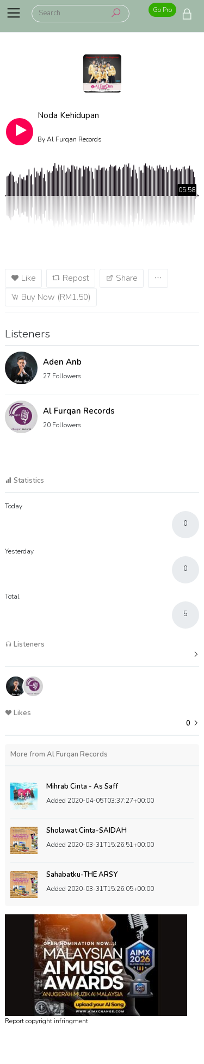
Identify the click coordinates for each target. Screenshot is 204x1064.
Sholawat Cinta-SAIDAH (86, 830)
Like (23, 278)
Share (122, 278)
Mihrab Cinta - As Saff (82, 786)
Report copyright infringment (46, 1021)
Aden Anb (62, 361)
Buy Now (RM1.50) (51, 297)
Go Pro (162, 9)
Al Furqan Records (79, 410)
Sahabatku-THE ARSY (82, 875)
